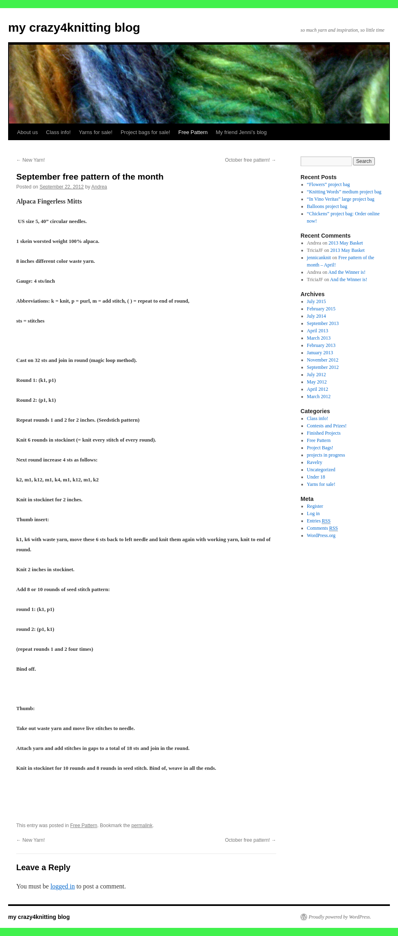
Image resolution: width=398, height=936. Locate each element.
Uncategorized (321, 469)
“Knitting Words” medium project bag (344, 192)
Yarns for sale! (95, 132)
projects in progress (326, 455)
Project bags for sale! (145, 132)
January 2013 (320, 352)
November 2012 (323, 360)
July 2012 (316, 374)
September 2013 (323, 323)
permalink (141, 825)
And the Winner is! (347, 272)
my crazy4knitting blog (74, 27)
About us (27, 132)
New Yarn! (30, 160)
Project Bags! (320, 448)
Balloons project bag (327, 206)
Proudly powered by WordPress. (340, 917)
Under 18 (316, 477)
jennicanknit (319, 257)
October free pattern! (250, 160)
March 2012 (319, 396)
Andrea (99, 187)
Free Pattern (193, 132)
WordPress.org (321, 535)
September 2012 (323, 367)
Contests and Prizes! (327, 426)
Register (315, 506)
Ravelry (314, 462)
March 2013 (319, 338)
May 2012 (317, 382)
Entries (319, 521)
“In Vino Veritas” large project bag (340, 199)
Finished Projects (324, 433)
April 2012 (317, 389)
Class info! (58, 132)
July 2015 (316, 301)
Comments (322, 528)
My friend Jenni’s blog (241, 132)
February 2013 (321, 345)
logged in (62, 886)
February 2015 (321, 309)
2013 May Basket (346, 243)
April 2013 (317, 331)
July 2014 (316, 316)
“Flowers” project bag (328, 184)
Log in (313, 513)
